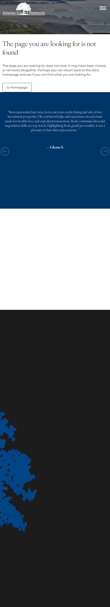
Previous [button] (5, 151)
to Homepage (17, 87)
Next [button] (105, 151)
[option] (55, 133)
